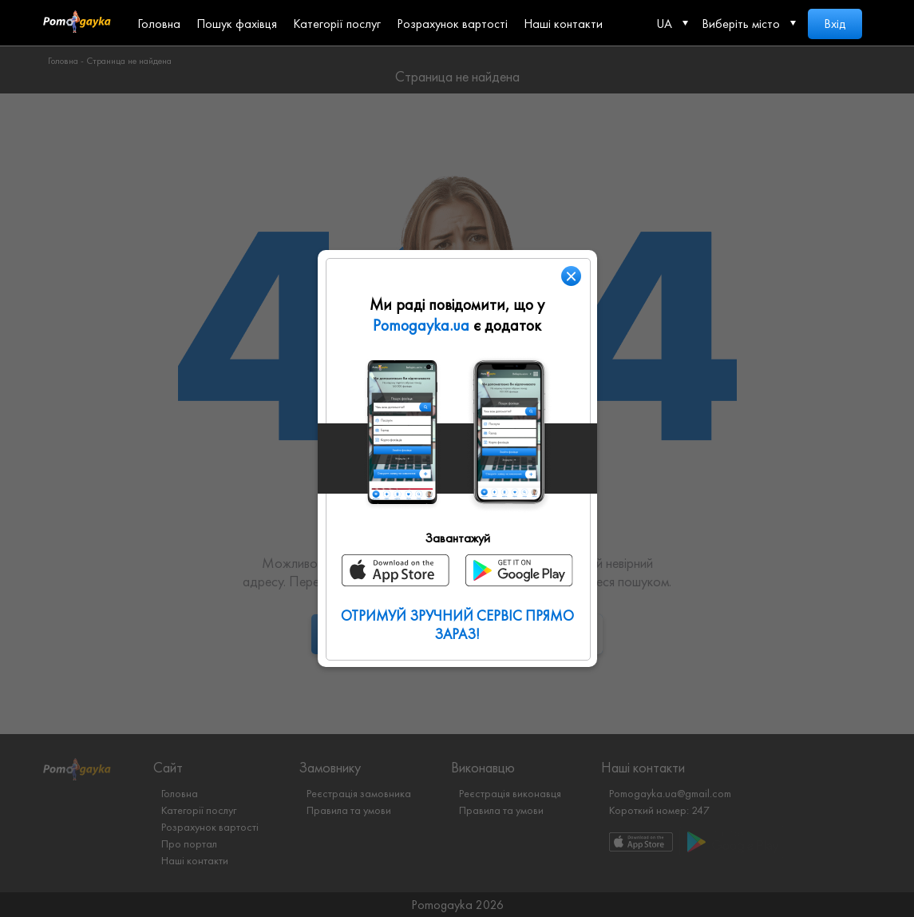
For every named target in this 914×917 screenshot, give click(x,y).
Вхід (835, 23)
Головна (158, 23)
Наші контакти (563, 23)
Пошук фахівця (236, 23)
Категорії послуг (337, 23)
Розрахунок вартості (452, 23)
